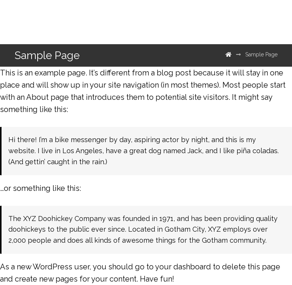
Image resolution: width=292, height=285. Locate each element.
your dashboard (183, 266)
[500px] (245, 22)
